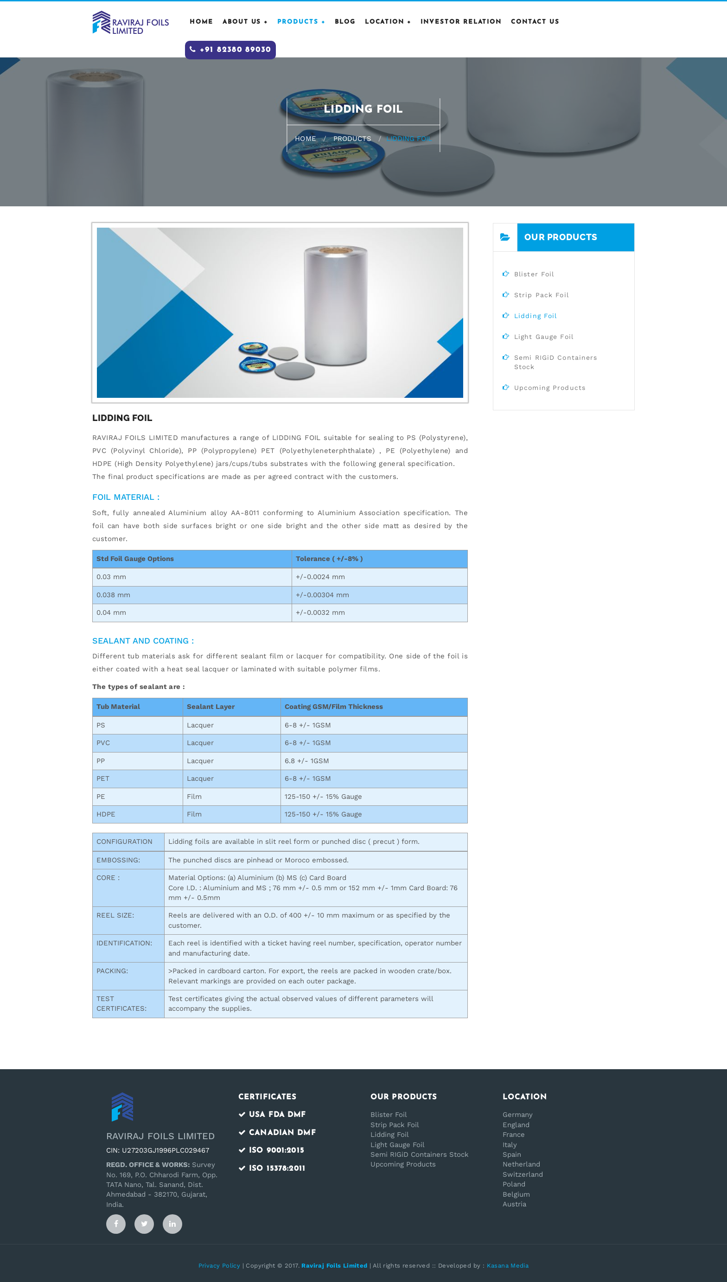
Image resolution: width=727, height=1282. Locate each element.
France (514, 1134)
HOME (201, 22)
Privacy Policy (219, 1265)
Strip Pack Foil (394, 1125)
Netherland (521, 1164)
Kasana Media (508, 1265)
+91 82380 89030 (230, 49)
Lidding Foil (389, 1134)
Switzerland (523, 1174)
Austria (514, 1204)
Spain (512, 1154)
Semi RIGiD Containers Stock (419, 1154)
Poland (514, 1184)
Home (305, 138)
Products (352, 138)
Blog (345, 22)
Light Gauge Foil (397, 1145)
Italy (510, 1145)
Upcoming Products (403, 1164)
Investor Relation (461, 22)
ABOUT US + (245, 22)
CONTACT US (535, 22)
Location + (388, 22)
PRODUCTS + (301, 22)
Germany (518, 1114)
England (516, 1125)
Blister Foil (388, 1114)
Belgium (516, 1194)
